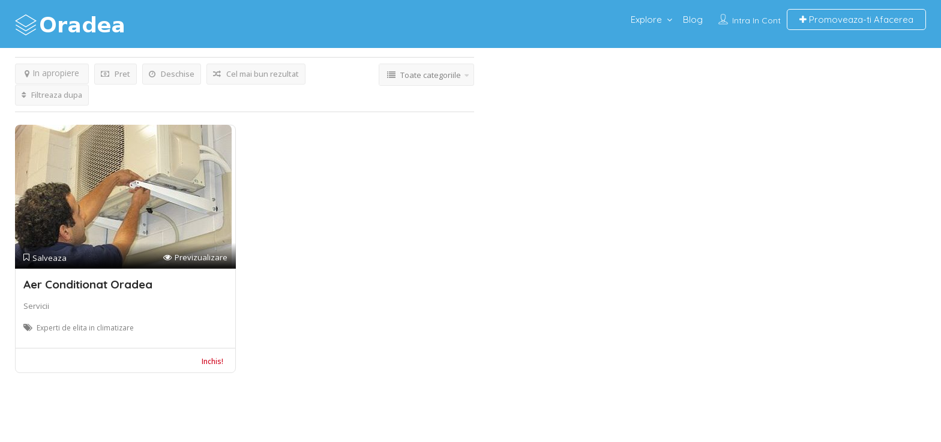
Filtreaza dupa (52, 94)
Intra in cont (756, 20)
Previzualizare (195, 257)
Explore (646, 19)
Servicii (36, 305)
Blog (693, 19)
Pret (115, 73)
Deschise (171, 73)
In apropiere (52, 73)
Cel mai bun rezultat (256, 73)
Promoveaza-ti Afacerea (856, 19)
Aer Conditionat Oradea (87, 284)
